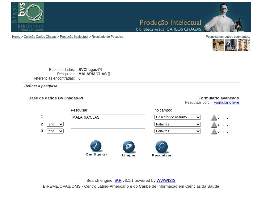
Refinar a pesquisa (40, 86)
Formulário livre (226, 102)
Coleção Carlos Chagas (40, 36)
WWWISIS (166, 180)
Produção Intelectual (74, 36)
